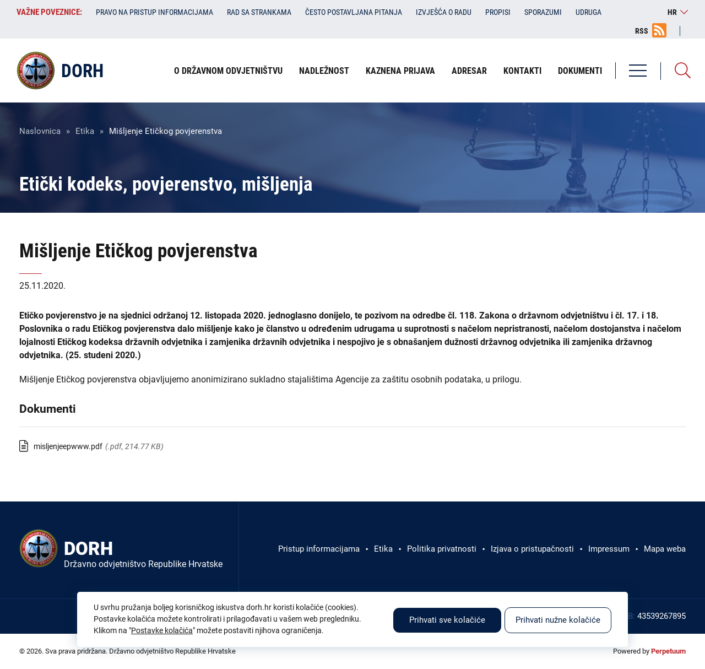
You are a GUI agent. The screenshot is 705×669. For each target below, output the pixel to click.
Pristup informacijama (319, 549)
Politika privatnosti (441, 549)
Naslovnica (40, 131)
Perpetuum (668, 651)
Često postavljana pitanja (353, 12)
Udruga (588, 12)
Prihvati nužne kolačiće (558, 620)
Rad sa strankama (259, 12)
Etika (84, 131)
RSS (641, 30)
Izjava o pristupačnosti (532, 549)
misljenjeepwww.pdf (68, 446)
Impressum (609, 549)
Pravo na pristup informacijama (154, 12)
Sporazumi (543, 12)
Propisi (498, 12)
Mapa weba (665, 549)
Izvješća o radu (443, 12)
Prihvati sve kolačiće (447, 620)
